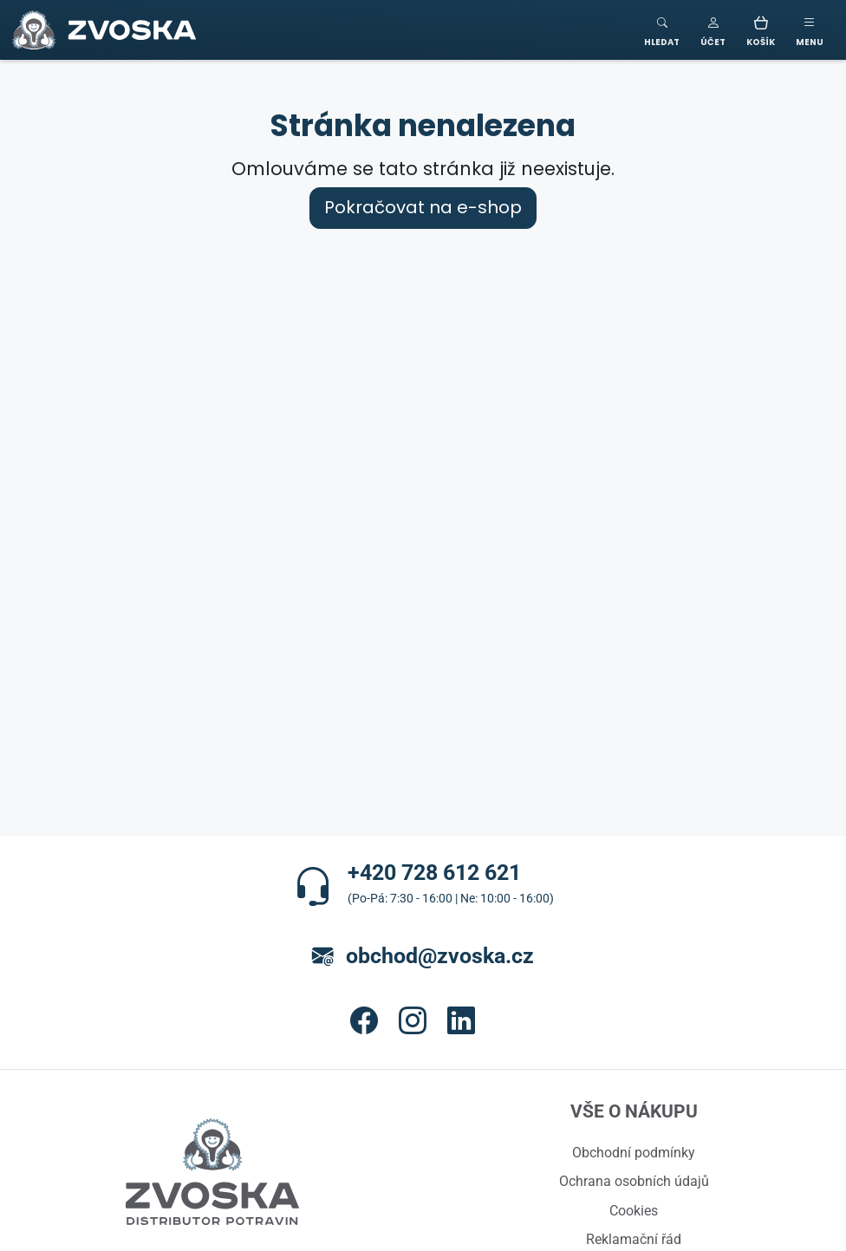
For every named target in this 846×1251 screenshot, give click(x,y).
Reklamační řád (633, 1239)
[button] (713, 30)
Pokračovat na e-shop (423, 207)
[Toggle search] (662, 30)
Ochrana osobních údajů (634, 1180)
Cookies (633, 1210)
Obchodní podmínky (633, 1152)
